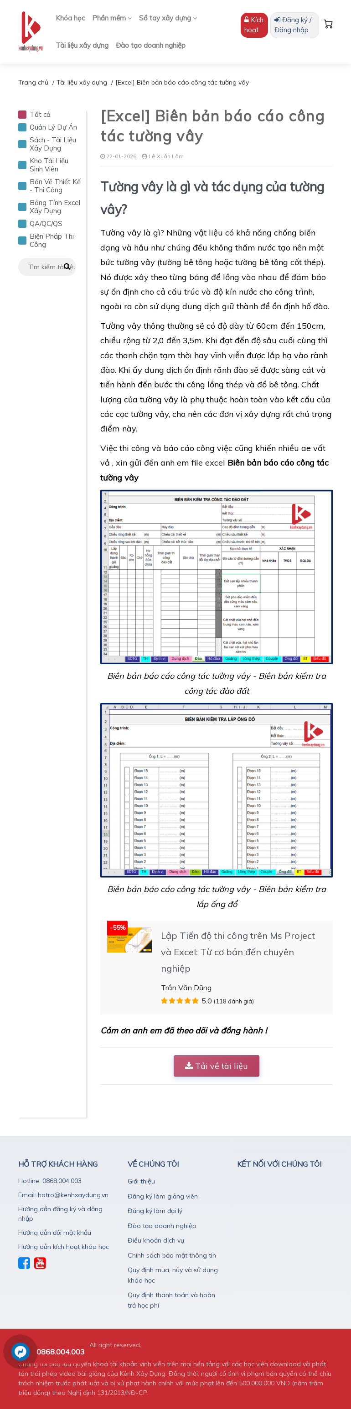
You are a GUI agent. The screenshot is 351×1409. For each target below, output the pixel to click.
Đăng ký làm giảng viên (163, 1196)
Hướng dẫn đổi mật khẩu (54, 1232)
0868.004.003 (60, 1351)
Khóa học (70, 18)
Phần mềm (112, 18)
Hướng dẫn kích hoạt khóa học (63, 1247)
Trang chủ (33, 82)
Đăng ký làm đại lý (155, 1211)
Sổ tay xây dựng (168, 18)
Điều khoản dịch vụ (156, 1240)
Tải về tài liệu (216, 1066)
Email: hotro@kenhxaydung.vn (63, 1195)
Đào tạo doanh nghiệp (151, 45)
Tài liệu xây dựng (82, 45)
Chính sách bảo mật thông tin (172, 1255)
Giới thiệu (141, 1181)
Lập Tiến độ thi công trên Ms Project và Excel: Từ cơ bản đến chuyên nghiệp (238, 952)
